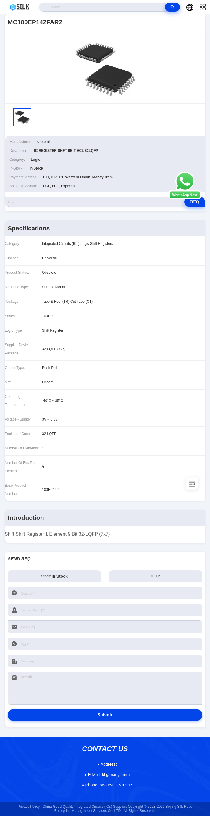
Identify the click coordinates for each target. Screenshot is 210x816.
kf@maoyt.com (109, 774)
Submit (105, 714)
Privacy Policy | (30, 806)
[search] (172, 7)
